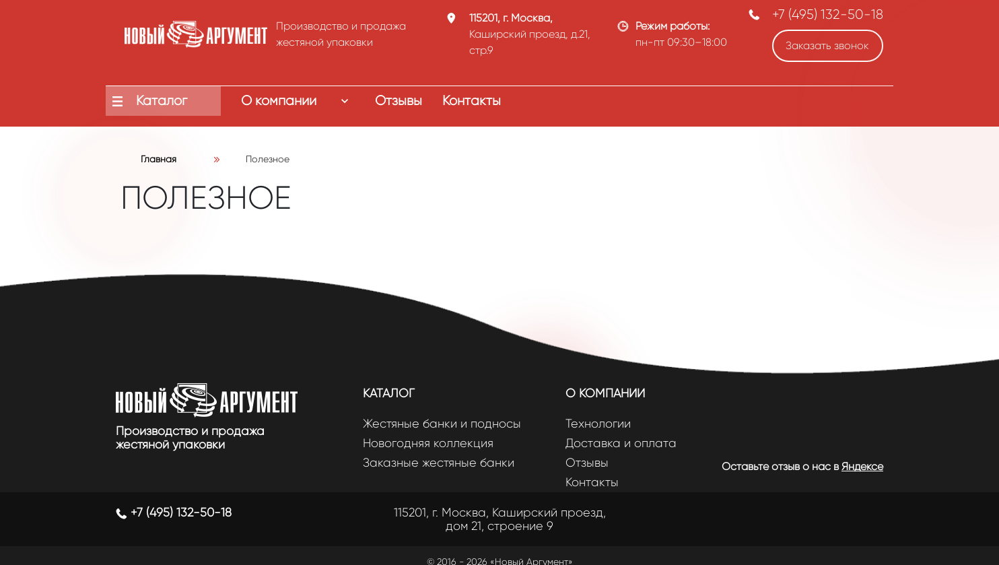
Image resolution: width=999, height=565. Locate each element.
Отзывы (587, 463)
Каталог (389, 393)
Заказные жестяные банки (438, 463)
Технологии (598, 424)
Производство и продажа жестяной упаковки (190, 437)
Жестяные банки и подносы (442, 424)
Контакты (592, 482)
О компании (605, 393)
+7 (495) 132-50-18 (827, 14)
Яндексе (862, 466)
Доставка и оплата (621, 443)
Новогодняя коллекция (428, 443)
